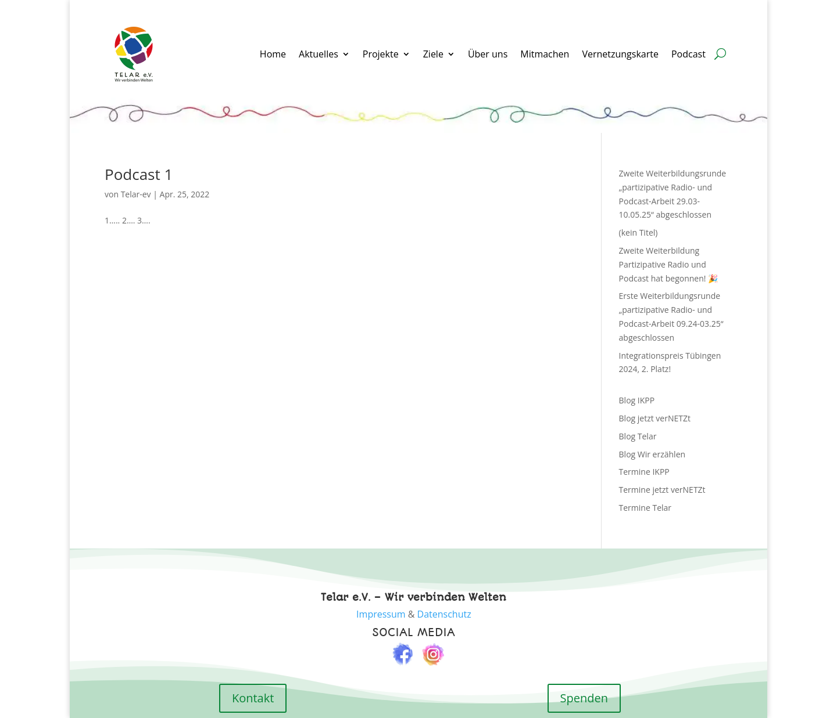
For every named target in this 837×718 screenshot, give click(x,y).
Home (273, 54)
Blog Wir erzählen (652, 454)
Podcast (689, 54)
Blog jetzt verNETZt (655, 418)
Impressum (380, 614)
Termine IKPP (644, 471)
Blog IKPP (637, 400)
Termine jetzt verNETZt (662, 489)
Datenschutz (444, 614)
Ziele (433, 54)
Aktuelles (318, 54)
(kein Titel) (638, 232)
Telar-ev (136, 194)
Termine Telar (645, 507)
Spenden (584, 698)
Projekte (381, 54)
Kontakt (253, 698)
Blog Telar (638, 436)
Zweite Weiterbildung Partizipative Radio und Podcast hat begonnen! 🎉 (668, 264)
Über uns (487, 54)
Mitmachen (544, 54)
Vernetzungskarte (620, 54)
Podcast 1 (139, 174)
